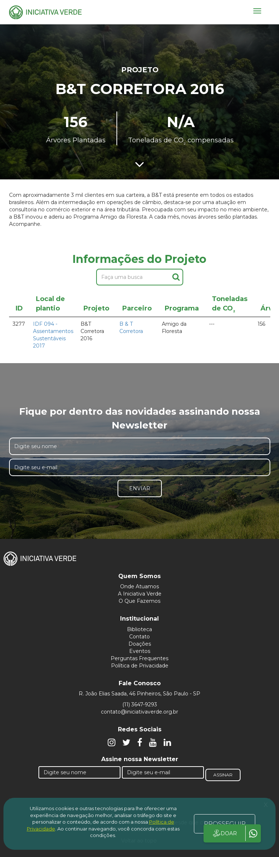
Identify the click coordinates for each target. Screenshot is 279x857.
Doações (139, 644)
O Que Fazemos (139, 601)
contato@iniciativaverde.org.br (139, 711)
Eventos (139, 651)
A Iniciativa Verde (139, 593)
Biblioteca (139, 629)
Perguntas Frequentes (139, 658)
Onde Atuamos (139, 586)
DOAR (224, 833)
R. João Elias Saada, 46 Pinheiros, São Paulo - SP (139, 693)
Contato (139, 636)
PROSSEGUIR (225, 823)
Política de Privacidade (139, 665)
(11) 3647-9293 (139, 704)
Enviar (139, 488)
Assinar (223, 774)
